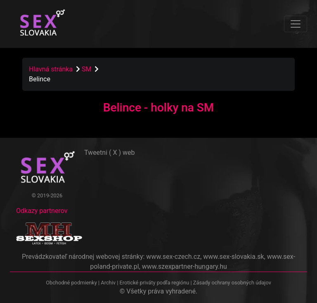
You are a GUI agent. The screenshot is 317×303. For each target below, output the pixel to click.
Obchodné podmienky (72, 282)
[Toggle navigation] (295, 24)
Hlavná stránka (51, 69)
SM (87, 69)
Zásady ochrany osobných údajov (232, 282)
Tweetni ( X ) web (109, 152)
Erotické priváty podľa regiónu (154, 282)
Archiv (108, 282)
